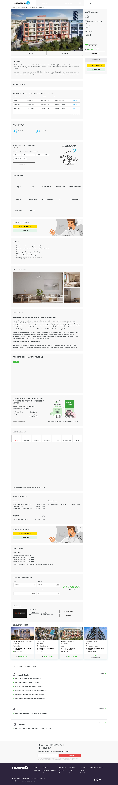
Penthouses (62, 773)
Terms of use (35, 778)
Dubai (45, 3)
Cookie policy (16, 778)
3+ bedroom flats (20, 158)
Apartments (88, 35)
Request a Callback (25, 226)
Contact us (83, 773)
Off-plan (45, 767)
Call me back (70, 755)
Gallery (65, 53)
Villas (70, 770)
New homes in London (96, 767)
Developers (68, 3)
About (82, 770)
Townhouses (72, 767)
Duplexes (61, 770)
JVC (86, 23)
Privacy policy (26, 778)
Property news (73, 773)
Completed (35, 613)
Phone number (68, 611)
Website (68, 615)
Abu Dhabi (56, 3)
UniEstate (87, 17)
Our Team (83, 767)
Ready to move (47, 773)
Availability (95, 53)
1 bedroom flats (28, 155)
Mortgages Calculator (49, 770)
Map (28, 53)
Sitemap (42, 778)
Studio (17, 155)
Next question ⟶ (24, 164)
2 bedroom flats (42, 155)
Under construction (48, 613)
